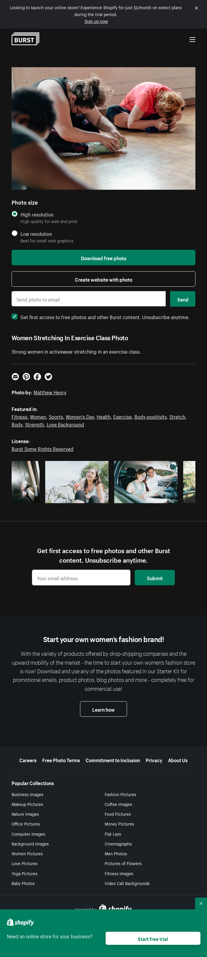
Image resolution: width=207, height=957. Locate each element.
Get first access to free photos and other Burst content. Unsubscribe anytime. (101, 316)
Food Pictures (118, 813)
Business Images (27, 794)
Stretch (177, 416)
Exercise (122, 416)
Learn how (103, 709)
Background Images (30, 843)
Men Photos (116, 853)
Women (38, 416)
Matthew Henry (50, 392)
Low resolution (36, 233)
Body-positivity (150, 416)
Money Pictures (119, 823)
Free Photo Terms (61, 759)
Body (17, 424)
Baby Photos (23, 883)
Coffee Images (118, 804)
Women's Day (80, 416)
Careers (28, 759)
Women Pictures (27, 853)
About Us (178, 759)
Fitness (19, 416)
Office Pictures (26, 823)
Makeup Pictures (27, 804)
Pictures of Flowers (123, 863)
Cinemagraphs (118, 843)
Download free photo (103, 257)
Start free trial (153, 938)
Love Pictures (24, 863)
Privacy (154, 759)
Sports (56, 416)
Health (104, 416)
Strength (34, 424)
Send (183, 299)
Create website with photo (103, 279)
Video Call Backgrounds (127, 883)
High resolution (37, 214)
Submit (155, 577)
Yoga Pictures (24, 873)
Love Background (65, 424)
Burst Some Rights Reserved (42, 448)
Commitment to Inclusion (113, 759)
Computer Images (28, 833)
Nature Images (25, 813)
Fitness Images (119, 873)
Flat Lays (113, 833)
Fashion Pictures (120, 794)
